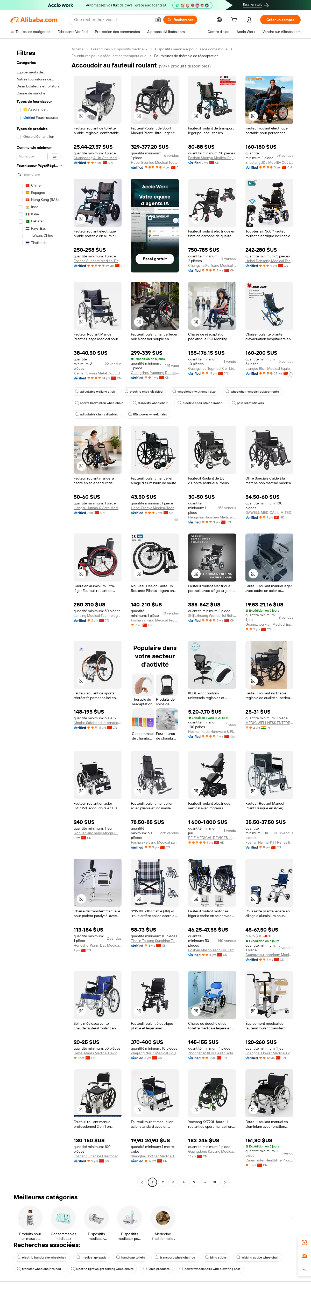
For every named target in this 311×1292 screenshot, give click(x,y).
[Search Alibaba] (112, 20)
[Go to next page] (225, 1182)
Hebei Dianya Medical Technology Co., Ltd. (155, 508)
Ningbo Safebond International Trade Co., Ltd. (98, 723)
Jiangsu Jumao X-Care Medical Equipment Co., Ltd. (98, 508)
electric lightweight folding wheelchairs (102, 1269)
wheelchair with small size (194, 391)
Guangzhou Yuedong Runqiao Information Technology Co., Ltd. (155, 373)
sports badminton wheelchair (99, 403)
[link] (304, 1242)
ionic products (156, 1269)
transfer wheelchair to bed (39, 1269)
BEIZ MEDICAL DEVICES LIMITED (212, 838)
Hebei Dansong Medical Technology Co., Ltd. (269, 261)
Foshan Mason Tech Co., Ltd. (211, 950)
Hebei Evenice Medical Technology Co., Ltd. (155, 162)
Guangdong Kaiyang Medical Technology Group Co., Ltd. (212, 1151)
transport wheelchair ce (175, 1257)
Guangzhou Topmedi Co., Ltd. (211, 368)
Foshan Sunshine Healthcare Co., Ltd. (98, 1156)
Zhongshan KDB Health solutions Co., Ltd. (212, 1053)
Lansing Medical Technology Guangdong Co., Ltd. (98, 615)
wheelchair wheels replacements (252, 391)
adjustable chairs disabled (96, 414)
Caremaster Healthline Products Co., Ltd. (269, 1160)
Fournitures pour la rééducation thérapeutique (109, 56)
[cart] (235, 20)
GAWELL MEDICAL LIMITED (268, 512)
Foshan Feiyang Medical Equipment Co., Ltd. (155, 842)
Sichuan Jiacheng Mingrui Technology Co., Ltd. (98, 833)
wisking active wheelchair (257, 1257)
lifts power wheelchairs (147, 414)
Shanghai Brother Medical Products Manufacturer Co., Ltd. (155, 1156)
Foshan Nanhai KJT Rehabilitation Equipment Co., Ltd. (269, 842)
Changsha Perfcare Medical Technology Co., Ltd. (212, 265)
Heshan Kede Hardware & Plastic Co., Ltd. (212, 731)
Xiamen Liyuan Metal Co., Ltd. (97, 373)
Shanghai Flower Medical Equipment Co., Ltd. (269, 1053)
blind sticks (216, 1257)
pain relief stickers (248, 403)
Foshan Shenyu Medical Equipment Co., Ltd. (212, 158)
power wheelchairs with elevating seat (210, 1269)
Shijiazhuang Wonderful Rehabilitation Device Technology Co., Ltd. (212, 615)
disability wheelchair (150, 403)
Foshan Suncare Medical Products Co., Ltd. (98, 261)
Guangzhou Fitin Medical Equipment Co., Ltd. (269, 624)
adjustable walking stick (95, 391)
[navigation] (39, 616)
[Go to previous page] (142, 1182)
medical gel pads (91, 1257)
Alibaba (77, 49)
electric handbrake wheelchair (42, 1257)
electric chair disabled (143, 391)
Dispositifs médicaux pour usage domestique (191, 49)
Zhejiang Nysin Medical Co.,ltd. (155, 1053)
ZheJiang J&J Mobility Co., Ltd (269, 162)
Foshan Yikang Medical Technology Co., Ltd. (155, 620)
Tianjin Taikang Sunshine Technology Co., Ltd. (155, 941)
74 (214, 1182)
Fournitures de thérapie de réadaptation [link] (186, 56)
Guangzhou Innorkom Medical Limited (269, 955)
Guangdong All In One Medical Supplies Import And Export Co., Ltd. (98, 158)
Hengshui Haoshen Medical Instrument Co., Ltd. (212, 517)
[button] (158, 20)
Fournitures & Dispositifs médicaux (119, 49)
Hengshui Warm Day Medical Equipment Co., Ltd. (98, 945)
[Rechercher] (180, 20)
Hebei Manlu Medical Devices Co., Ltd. (98, 1053)
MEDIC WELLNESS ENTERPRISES (269, 723)
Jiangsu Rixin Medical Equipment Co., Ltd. (269, 368)
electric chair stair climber (200, 403)
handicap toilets (130, 1257)
